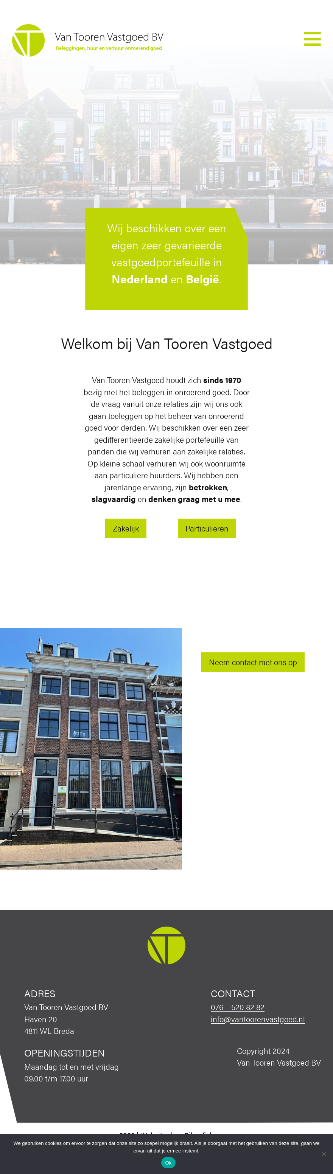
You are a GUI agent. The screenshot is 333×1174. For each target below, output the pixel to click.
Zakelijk (126, 528)
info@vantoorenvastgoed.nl (258, 1018)
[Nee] (323, 1154)
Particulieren (207, 528)
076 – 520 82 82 (238, 1006)
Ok (168, 1163)
